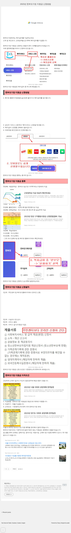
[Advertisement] (35, 23)
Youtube (19, 528)
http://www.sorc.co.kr (10, 458)
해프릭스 (7, 488)
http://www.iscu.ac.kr (10, 445)
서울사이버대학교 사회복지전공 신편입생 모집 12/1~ (23, 448)
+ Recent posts (6, 517)
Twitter (9, 528)
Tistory (58, 528)
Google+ (23, 528)
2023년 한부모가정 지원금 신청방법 (35, 4)
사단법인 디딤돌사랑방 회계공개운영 (18, 461)
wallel (68, 528)
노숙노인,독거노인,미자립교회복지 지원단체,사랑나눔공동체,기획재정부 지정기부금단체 (30, 464)
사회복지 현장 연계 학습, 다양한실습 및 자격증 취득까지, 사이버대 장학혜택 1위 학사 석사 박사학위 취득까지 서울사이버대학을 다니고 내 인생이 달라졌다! (30, 451)
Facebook (14, 528)
